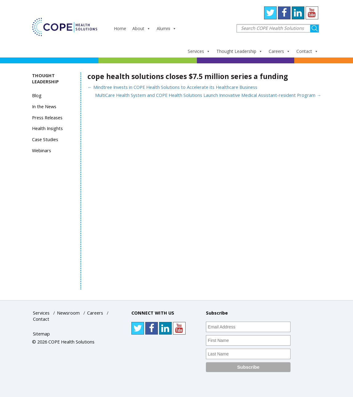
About (141, 28)
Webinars (41, 150)
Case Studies (45, 139)
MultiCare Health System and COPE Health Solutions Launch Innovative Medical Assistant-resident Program (208, 95)
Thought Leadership (239, 51)
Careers (279, 51)
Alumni (166, 28)
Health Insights (47, 128)
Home (120, 28)
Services (199, 51)
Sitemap (41, 334)
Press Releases (47, 118)
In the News (44, 106)
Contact (307, 51)
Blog (37, 95)
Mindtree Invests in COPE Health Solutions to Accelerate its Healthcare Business (172, 87)
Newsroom (68, 313)
